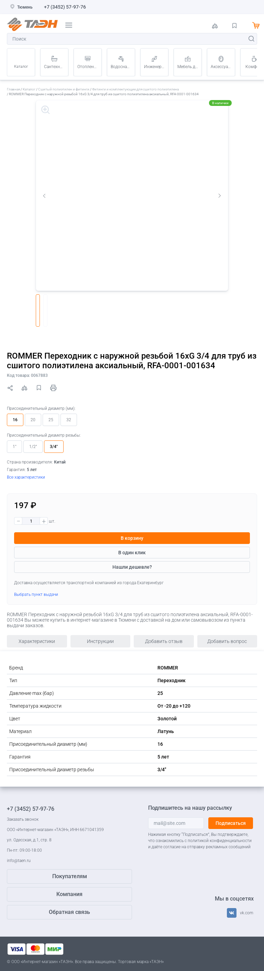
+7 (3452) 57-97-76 (65, 7)
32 (68, 419)
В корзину (132, 538)
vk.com (246, 912)
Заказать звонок (22, 819)
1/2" (33, 446)
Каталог (21, 66)
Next (219, 195)
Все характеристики (26, 477)
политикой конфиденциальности (220, 840)
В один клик (132, 552)
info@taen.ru (19, 860)
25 (50, 419)
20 (33, 419)
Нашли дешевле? (132, 567)
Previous (44, 195)
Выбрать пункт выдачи (36, 594)
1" (14, 446)
